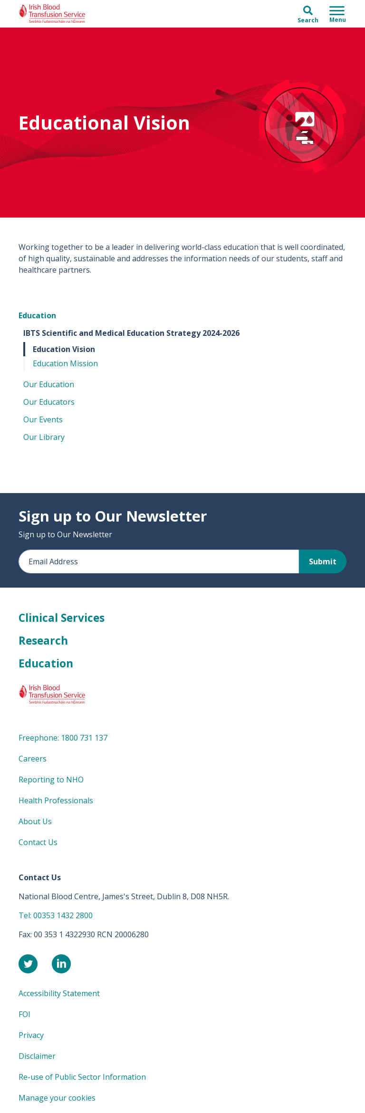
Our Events (43, 419)
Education (37, 315)
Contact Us (38, 842)
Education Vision (64, 349)
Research (43, 640)
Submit (322, 561)
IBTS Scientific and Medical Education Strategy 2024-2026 (131, 333)
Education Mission (65, 363)
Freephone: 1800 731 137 (63, 737)
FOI (24, 1014)
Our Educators (49, 402)
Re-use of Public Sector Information (82, 1077)
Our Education (48, 384)
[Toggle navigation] (337, 14)
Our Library (44, 437)
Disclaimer (37, 1056)
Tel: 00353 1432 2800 (56, 915)
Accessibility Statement (59, 993)
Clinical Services (62, 617)
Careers (33, 758)
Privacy (31, 1035)
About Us (35, 821)
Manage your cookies (57, 1098)
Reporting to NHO (51, 779)
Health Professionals (56, 800)
